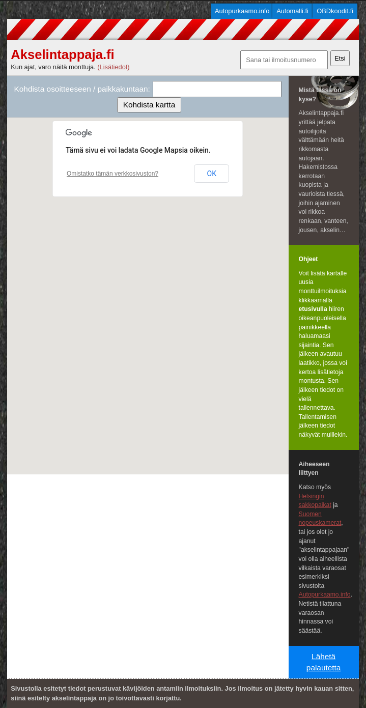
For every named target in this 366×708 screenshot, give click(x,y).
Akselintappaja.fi (62, 54)
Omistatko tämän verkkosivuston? (112, 173)
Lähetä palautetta (323, 662)
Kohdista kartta (149, 104)
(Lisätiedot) (113, 67)
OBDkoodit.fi (335, 11)
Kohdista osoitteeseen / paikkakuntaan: (82, 88)
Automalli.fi (292, 11)
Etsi (339, 58)
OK (211, 173)
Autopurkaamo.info (242, 11)
